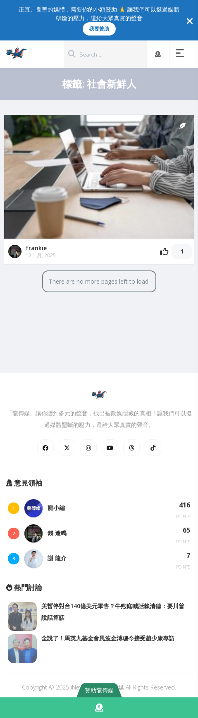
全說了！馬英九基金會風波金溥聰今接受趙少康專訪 (107, 638)
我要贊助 (99, 28)
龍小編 (56, 508)
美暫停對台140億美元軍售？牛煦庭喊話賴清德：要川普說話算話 (112, 611)
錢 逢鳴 (57, 533)
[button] (181, 54)
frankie (36, 248)
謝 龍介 (57, 558)
